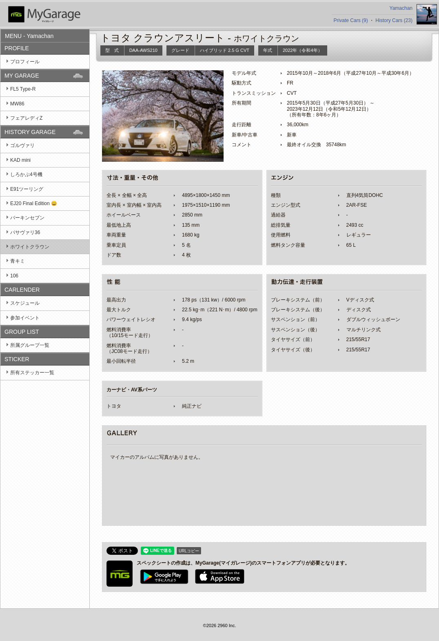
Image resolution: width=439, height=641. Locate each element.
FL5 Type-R (22, 89)
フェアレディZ (26, 118)
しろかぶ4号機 (26, 174)
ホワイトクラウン (29, 247)
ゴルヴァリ (22, 145)
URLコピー (189, 551)
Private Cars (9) (351, 20)
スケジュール (25, 303)
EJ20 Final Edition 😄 (33, 203)
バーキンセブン (27, 218)
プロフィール (25, 62)
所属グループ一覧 (29, 345)
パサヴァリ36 (25, 232)
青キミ (17, 261)
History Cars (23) (393, 20)
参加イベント (25, 318)
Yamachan (401, 8)
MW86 (17, 104)
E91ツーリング (26, 189)
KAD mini (20, 160)
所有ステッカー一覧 (32, 372)
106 (14, 276)
